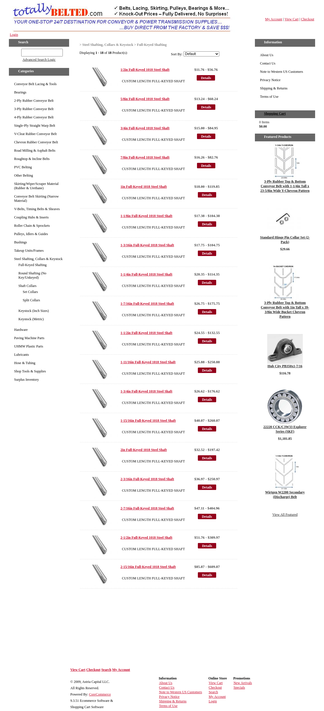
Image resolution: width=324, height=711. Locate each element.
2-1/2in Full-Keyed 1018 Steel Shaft (146, 538)
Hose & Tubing (24, 363)
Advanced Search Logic (39, 60)
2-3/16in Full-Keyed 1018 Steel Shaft (147, 479)
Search (106, 670)
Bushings (20, 242)
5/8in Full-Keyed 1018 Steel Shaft (144, 99)
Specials (239, 687)
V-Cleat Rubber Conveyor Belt (35, 134)
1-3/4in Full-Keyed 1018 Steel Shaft (146, 391)
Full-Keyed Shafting (32, 265)
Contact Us (268, 63)
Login (14, 35)
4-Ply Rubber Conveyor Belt (34, 117)
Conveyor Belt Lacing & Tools (35, 84)
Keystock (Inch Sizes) (33, 311)
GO (17, 52)
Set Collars (30, 292)
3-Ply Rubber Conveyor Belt (34, 109)
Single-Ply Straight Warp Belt (34, 126)
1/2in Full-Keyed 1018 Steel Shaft (144, 70)
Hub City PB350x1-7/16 (285, 366)
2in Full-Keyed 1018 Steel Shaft (143, 450)
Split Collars (31, 300)
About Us (266, 55)
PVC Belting (23, 167)
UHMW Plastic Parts (28, 346)
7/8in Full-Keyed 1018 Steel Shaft (144, 157)
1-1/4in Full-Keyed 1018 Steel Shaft (146, 274)
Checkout (307, 19)
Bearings (20, 92)
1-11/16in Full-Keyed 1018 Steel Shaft (147, 362)
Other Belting (23, 175)
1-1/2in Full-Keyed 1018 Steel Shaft (146, 333)
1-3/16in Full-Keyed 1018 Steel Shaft (147, 245)
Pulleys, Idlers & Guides (31, 234)
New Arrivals (242, 683)
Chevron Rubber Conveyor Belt (36, 142)
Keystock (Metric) (31, 319)
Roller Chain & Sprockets (32, 226)
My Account (273, 19)
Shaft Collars (27, 286)
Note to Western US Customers (281, 72)
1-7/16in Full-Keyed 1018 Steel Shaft (147, 304)
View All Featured (285, 515)
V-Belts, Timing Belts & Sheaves (37, 209)
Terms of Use (269, 97)
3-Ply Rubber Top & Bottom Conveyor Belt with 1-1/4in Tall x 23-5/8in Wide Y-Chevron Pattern (284, 186)
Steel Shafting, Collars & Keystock (38, 259)
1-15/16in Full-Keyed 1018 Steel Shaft (148, 421)
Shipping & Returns (274, 88)
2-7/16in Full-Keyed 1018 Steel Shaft (147, 508)
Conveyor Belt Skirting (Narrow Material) (36, 198)
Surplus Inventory (26, 380)
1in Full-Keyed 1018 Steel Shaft (143, 187)
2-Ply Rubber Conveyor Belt (34, 101)
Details (206, 78)
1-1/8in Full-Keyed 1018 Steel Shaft (146, 216)
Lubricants (21, 355)
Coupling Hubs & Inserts (31, 217)
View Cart (291, 19)
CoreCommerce (100, 694)
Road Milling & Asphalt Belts (34, 151)
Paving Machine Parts (29, 338)
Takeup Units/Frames (29, 251)
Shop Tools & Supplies (30, 371)
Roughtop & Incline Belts (32, 159)
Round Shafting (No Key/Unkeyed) (32, 275)
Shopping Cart (275, 114)
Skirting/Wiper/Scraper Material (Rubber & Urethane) (36, 186)
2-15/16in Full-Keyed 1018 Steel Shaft (148, 567)
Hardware (21, 330)
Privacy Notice (270, 80)
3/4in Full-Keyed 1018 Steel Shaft (144, 128)
